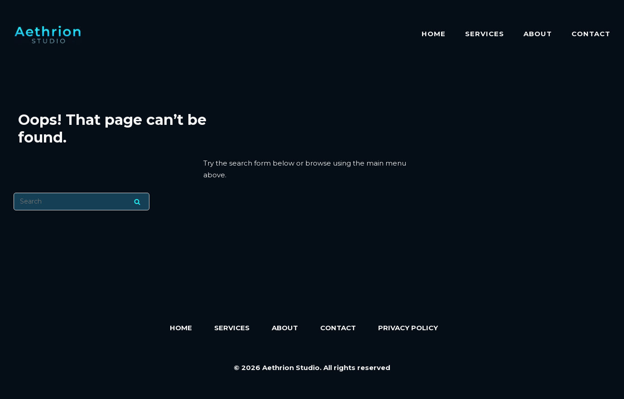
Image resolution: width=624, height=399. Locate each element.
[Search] (137, 201)
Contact (590, 33)
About (537, 33)
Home (434, 33)
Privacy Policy (408, 327)
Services (484, 33)
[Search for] (81, 201)
